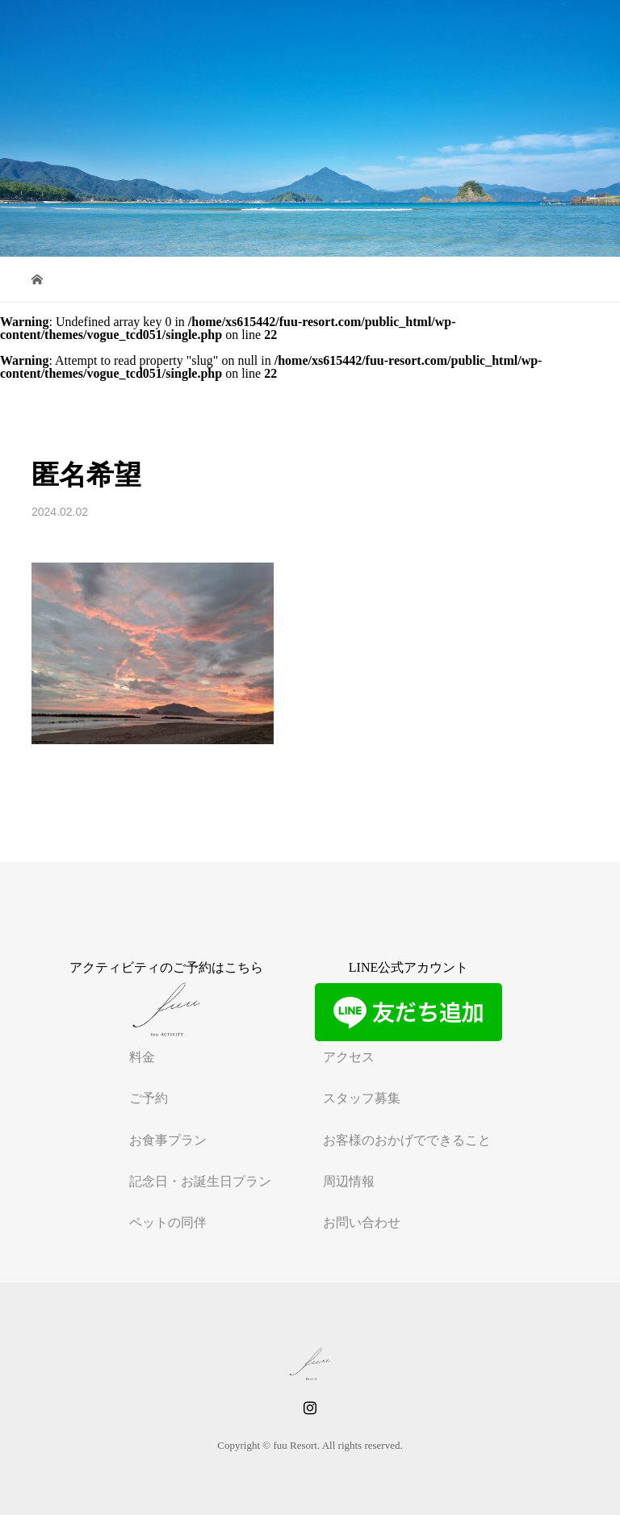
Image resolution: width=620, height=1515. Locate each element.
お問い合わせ (361, 1222)
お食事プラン (168, 1140)
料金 (142, 1057)
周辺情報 (349, 1181)
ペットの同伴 (168, 1222)
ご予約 (148, 1098)
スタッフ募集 (361, 1098)
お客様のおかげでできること (407, 1140)
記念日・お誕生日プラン (200, 1181)
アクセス (349, 1057)
